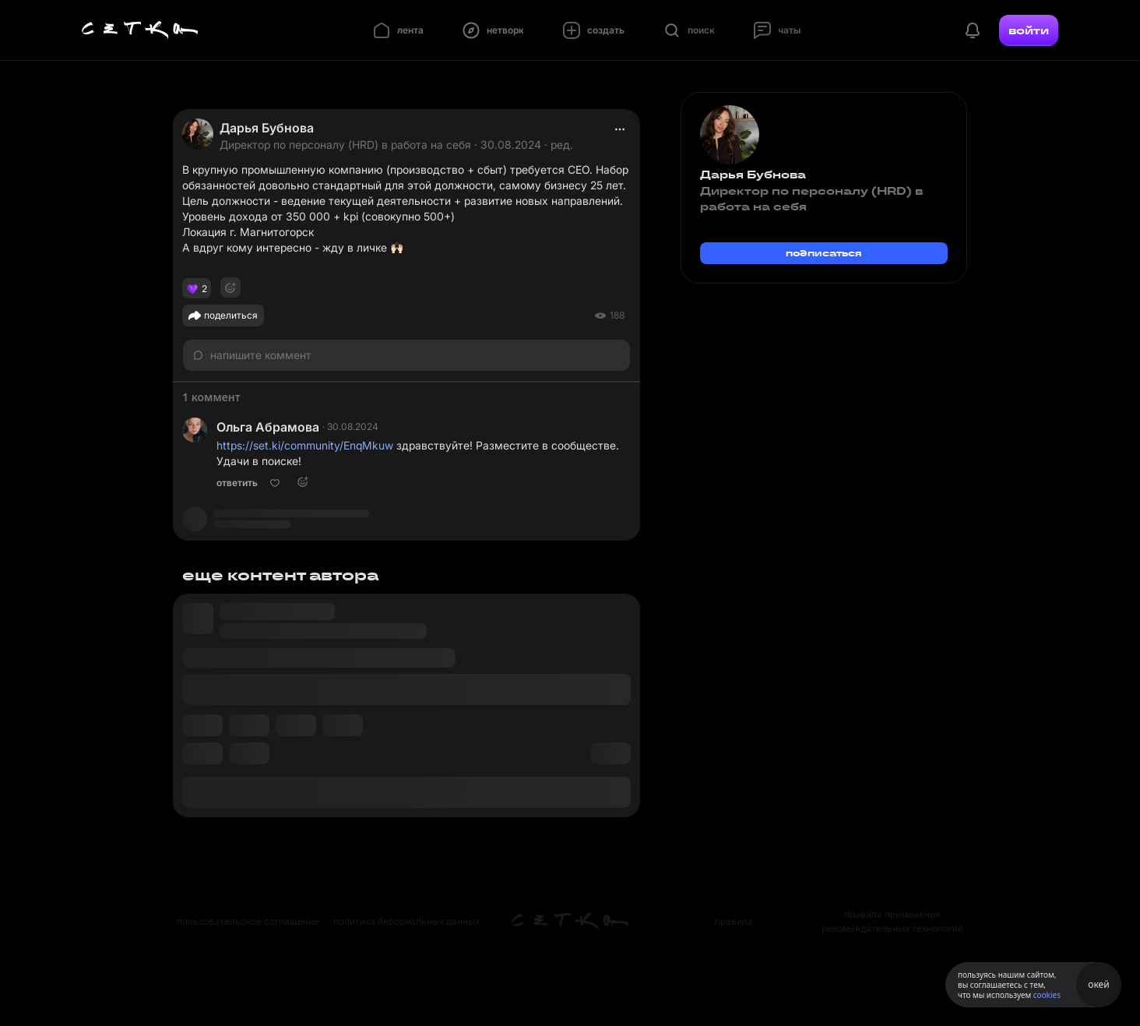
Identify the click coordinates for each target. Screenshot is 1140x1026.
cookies (1047, 994)
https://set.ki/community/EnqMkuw (304, 445)
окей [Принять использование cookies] (1098, 984)
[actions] (620, 129)
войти (1028, 30)
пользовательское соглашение (248, 921)
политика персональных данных (406, 921)
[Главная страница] (140, 30)
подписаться (824, 252)
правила (734, 921)
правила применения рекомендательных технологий (892, 921)
